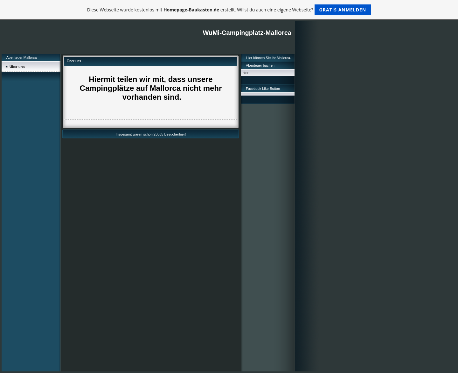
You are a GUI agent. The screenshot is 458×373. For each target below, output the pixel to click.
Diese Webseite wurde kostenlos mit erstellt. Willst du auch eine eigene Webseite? (229, 9)
